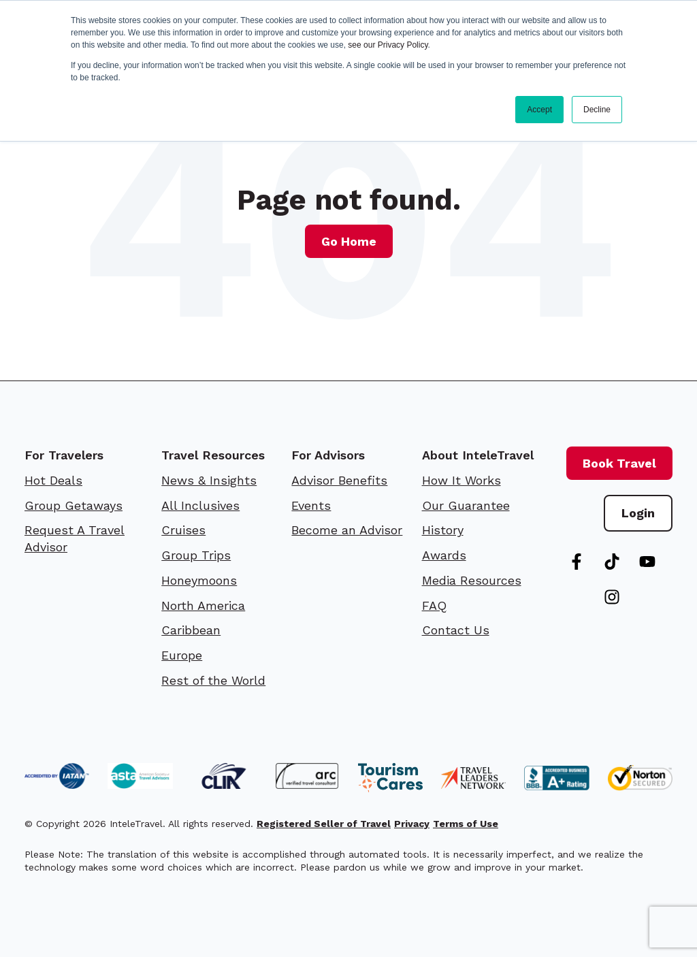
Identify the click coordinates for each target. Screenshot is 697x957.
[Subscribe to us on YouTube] (647, 561)
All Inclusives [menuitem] (200, 505)
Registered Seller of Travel (324, 823)
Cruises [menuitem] (183, 530)
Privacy (411, 823)
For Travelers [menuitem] (64, 455)
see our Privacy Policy (387, 45)
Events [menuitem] (311, 505)
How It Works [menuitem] (461, 480)
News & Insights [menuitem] (209, 480)
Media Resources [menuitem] (471, 580)
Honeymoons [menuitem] (199, 580)
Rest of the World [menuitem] (213, 680)
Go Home (348, 241)
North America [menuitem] (203, 605)
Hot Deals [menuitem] (53, 480)
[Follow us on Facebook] (576, 561)
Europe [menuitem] (181, 655)
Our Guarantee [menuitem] (466, 505)
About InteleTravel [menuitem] (478, 455)
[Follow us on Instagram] (612, 597)
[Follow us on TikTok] (612, 561)
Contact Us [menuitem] (455, 630)
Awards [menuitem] (444, 555)
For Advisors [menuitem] (328, 455)
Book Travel (619, 463)
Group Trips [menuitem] (196, 555)
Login (638, 513)
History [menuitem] (443, 530)
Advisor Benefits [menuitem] (339, 480)
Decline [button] (597, 109)
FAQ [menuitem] (434, 605)
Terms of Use (465, 823)
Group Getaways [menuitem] (74, 505)
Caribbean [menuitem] (191, 630)
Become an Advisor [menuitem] (346, 530)
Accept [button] (539, 109)
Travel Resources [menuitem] (213, 455)
